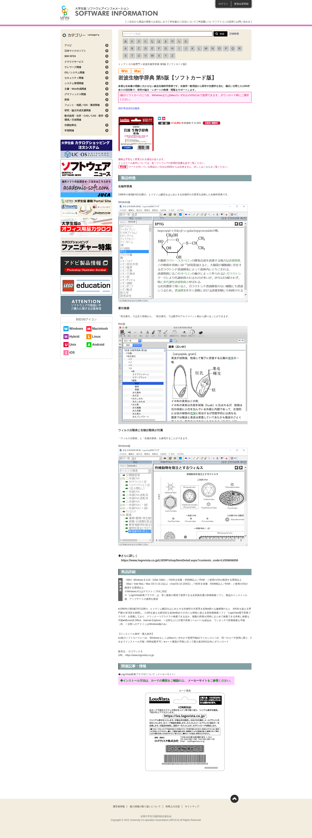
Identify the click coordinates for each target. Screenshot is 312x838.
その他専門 (134, 64)
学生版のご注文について (183, 21)
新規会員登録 (241, 3)
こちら (207, 166)
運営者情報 (119, 806)
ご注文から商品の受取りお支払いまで (147, 21)
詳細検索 (234, 33)
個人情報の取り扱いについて (145, 806)
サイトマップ (192, 806)
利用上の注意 (173, 806)
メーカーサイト (197, 680)
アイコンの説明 (225, 21)
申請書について (206, 21)
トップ (121, 64)
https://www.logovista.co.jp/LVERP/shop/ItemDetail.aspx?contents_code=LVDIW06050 (179, 560)
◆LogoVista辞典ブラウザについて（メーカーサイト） (147, 674)
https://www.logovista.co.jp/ (139, 655)
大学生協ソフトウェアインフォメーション (109, 13)
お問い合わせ (243, 21)
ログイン (223, 3)
